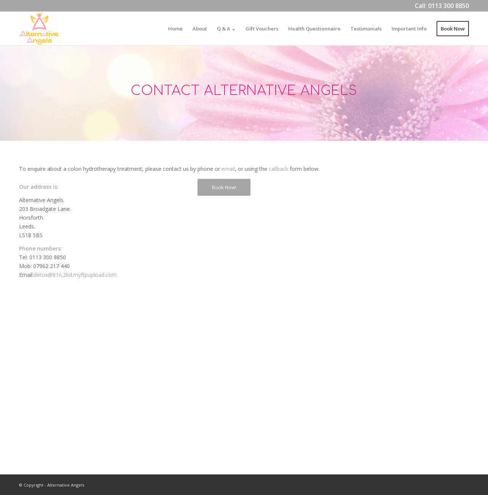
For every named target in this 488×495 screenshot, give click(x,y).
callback (278, 168)
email (228, 168)
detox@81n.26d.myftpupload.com (75, 274)
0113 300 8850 (448, 6)
